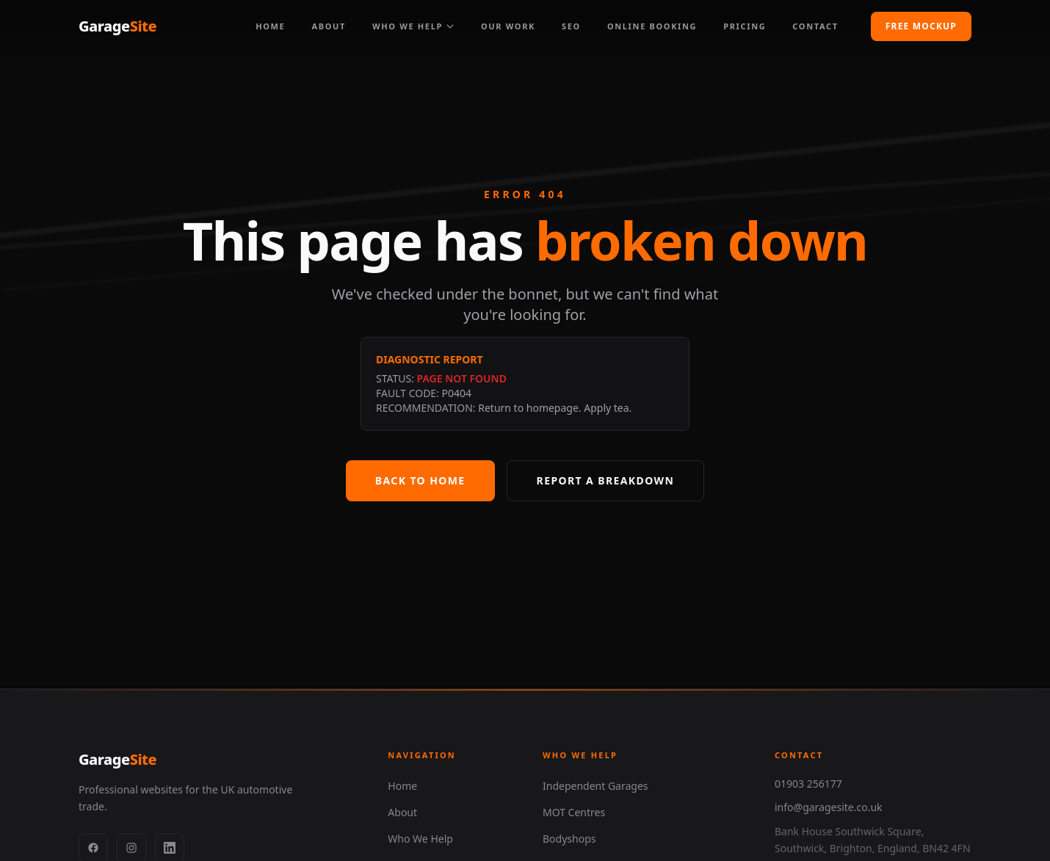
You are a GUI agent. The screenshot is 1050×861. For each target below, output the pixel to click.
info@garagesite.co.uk (829, 807)
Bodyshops (569, 839)
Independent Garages (595, 786)
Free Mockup (921, 26)
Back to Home (420, 480)
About (328, 26)
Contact (815, 26)
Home (270, 26)
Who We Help (413, 26)
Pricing (744, 26)
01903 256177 (808, 784)
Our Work (508, 26)
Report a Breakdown (606, 480)
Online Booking (652, 26)
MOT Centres (574, 812)
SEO (571, 26)
